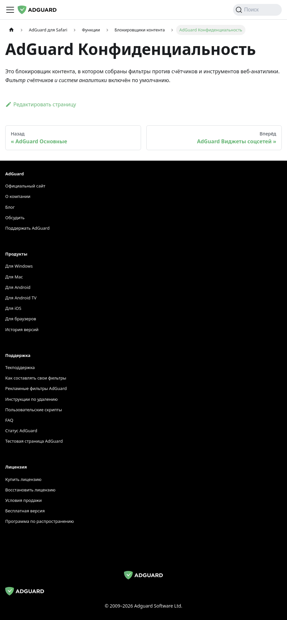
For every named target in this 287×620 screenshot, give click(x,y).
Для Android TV (20, 298)
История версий (22, 329)
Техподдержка (20, 367)
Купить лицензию (23, 479)
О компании (17, 196)
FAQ (9, 420)
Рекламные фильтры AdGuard (36, 388)
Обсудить (15, 218)
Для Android (17, 287)
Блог (10, 207)
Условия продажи (23, 500)
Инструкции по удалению (31, 399)
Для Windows (19, 266)
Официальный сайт (25, 186)
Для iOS (13, 308)
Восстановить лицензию (30, 490)
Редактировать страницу (40, 104)
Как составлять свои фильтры (35, 378)
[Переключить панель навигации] (10, 10)
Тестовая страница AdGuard (34, 441)
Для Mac (14, 277)
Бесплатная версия (25, 511)
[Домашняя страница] (11, 30)
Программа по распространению (39, 521)
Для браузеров (20, 319)
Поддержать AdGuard (27, 228)
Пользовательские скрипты (33, 410)
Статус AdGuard (21, 431)
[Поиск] (257, 10)
